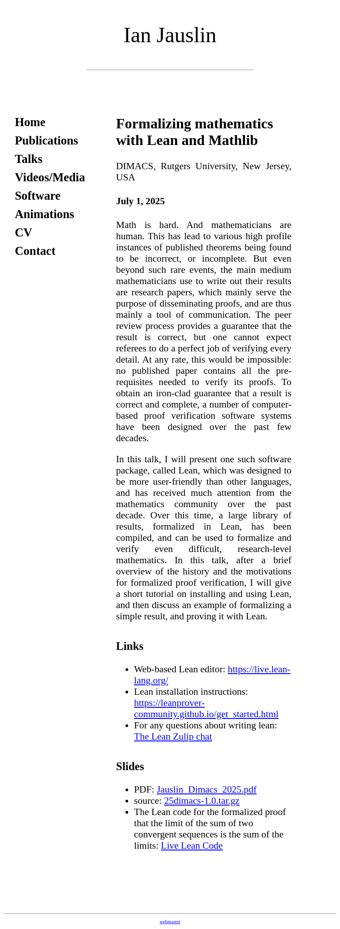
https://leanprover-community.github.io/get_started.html (206, 708)
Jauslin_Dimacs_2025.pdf (206, 789)
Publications (46, 140)
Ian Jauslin (170, 35)
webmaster (170, 921)
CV (23, 232)
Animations (44, 214)
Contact (35, 251)
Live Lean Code (192, 845)
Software (38, 195)
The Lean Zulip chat (173, 736)
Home (30, 122)
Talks (28, 159)
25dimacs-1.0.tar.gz (202, 800)
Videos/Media (50, 177)
